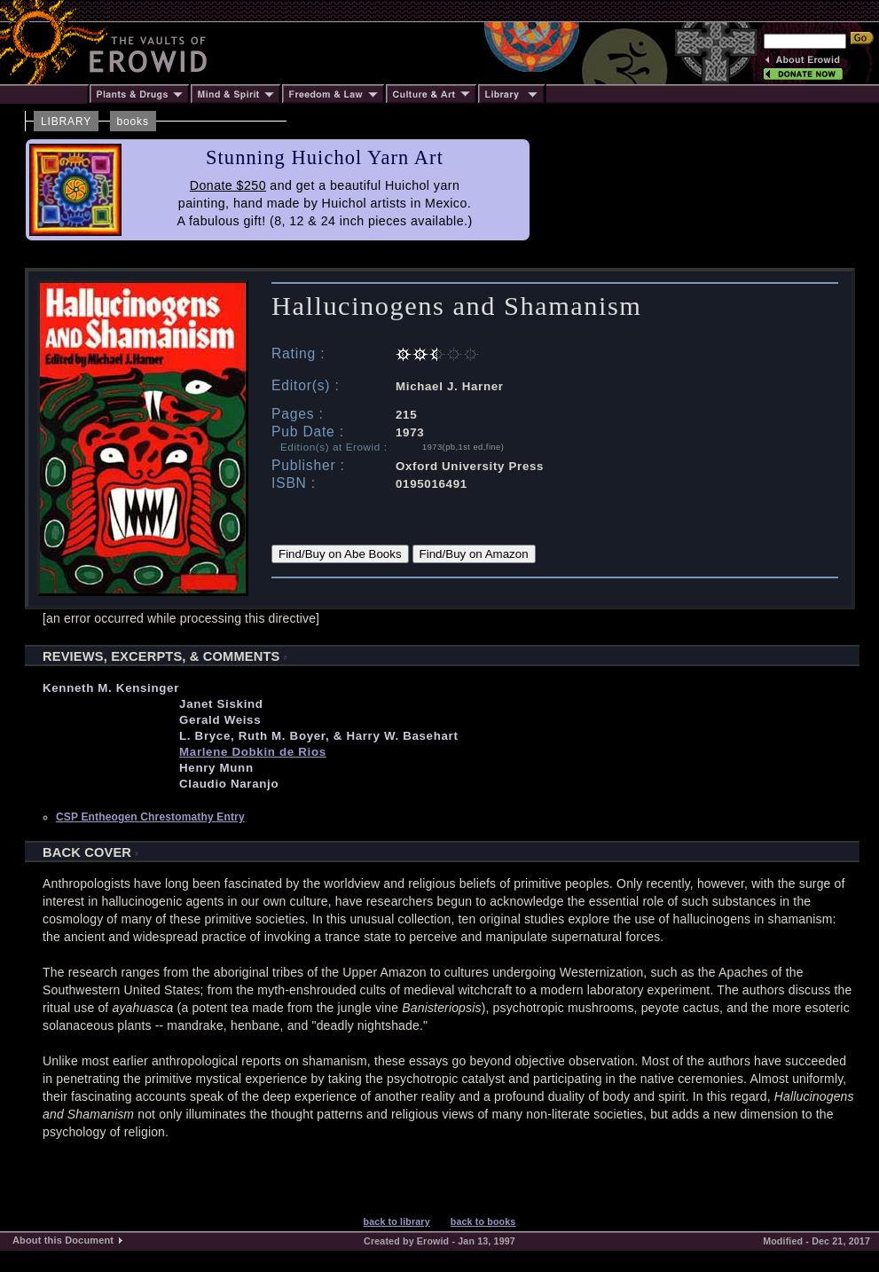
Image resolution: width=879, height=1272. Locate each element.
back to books (483, 1221)
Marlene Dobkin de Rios (252, 751)
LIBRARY (66, 121)
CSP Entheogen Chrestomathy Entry (150, 817)
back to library (397, 1221)
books (133, 121)
